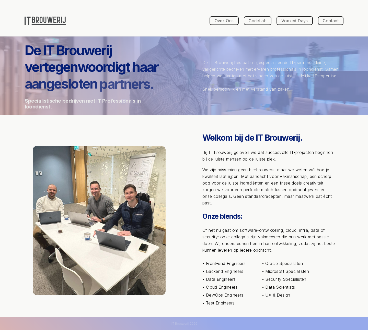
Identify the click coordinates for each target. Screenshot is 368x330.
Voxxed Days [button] (294, 20)
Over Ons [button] (224, 20)
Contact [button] (331, 20)
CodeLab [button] (258, 20)
